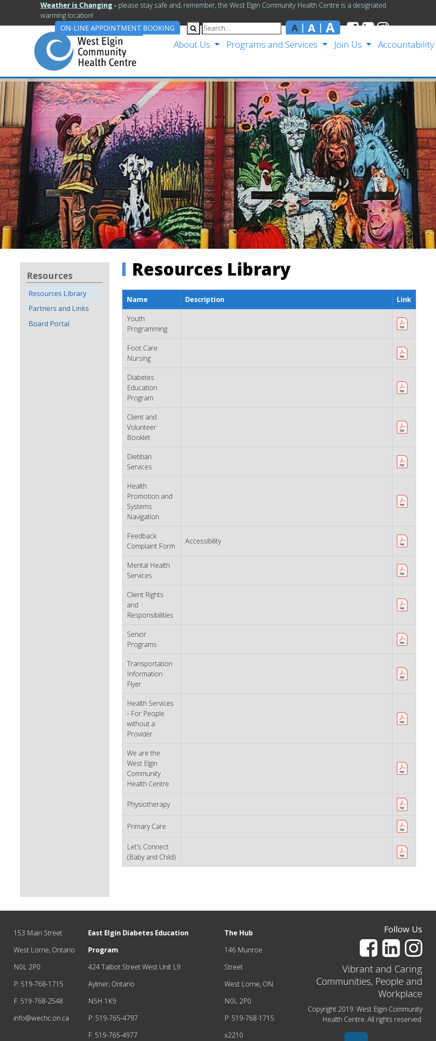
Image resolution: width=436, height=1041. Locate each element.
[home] (71, 51)
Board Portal (49, 323)
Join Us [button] (347, 44)
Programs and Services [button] (271, 44)
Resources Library (57, 293)
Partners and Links (59, 308)
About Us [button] (191, 44)
